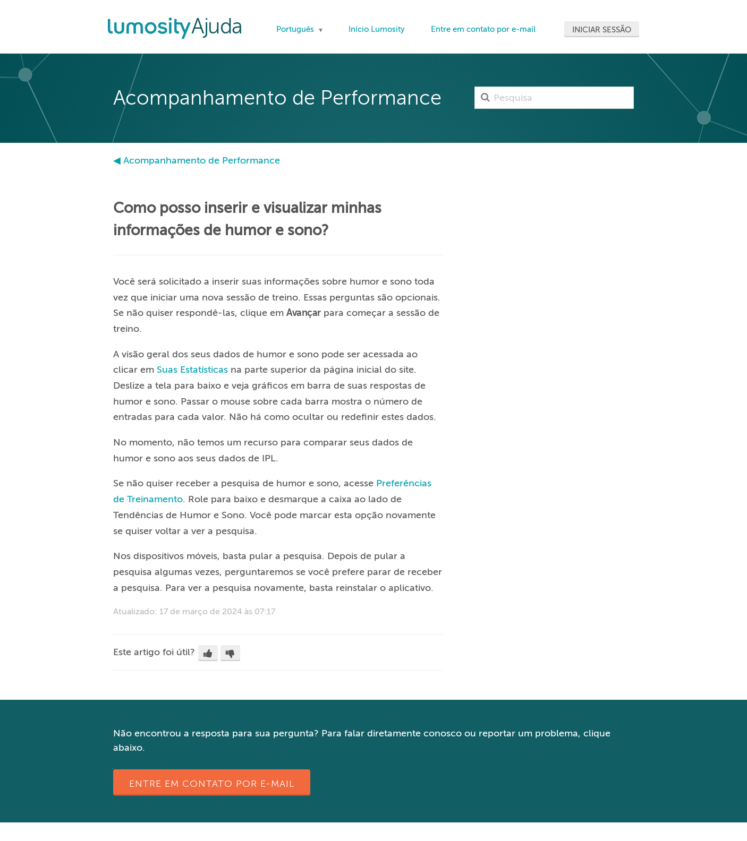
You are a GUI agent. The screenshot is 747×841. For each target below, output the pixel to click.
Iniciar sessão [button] (601, 29)
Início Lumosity (377, 29)
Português (296, 29)
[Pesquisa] (554, 98)
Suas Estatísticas (192, 369)
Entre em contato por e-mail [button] (211, 783)
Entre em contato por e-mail (483, 29)
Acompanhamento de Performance (201, 160)
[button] (208, 653)
